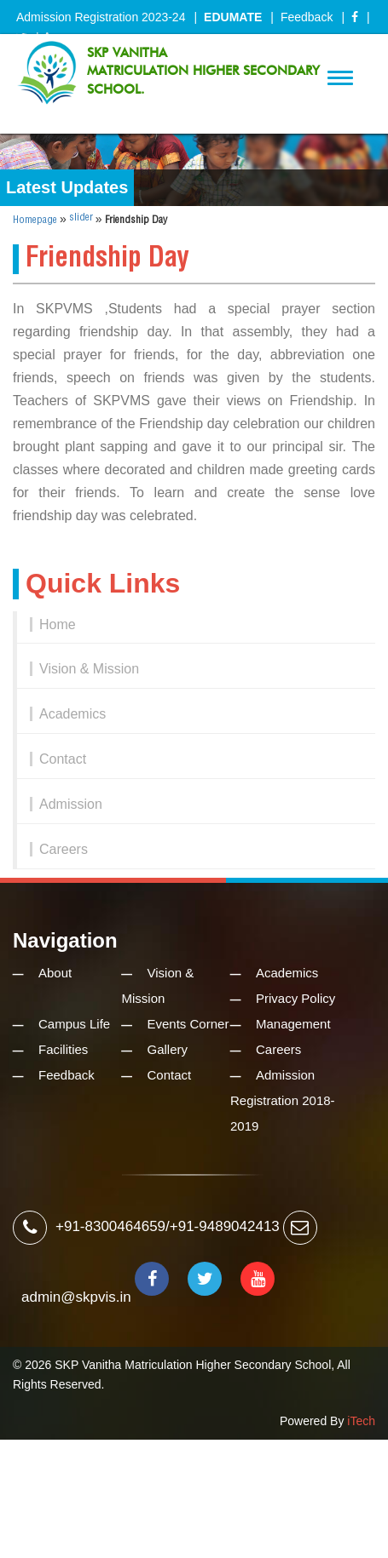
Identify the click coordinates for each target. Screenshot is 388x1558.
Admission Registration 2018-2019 (282, 1100)
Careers (63, 849)
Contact (62, 759)
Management (293, 1024)
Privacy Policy (295, 998)
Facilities (63, 1049)
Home (57, 624)
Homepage (35, 220)
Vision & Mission (89, 669)
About (55, 972)
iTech (361, 1421)
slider (81, 217)
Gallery (168, 1049)
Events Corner (188, 1024)
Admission (70, 804)
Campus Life (74, 1024)
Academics (72, 714)
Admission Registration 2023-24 (100, 17)
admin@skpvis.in (76, 1297)
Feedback (307, 17)
